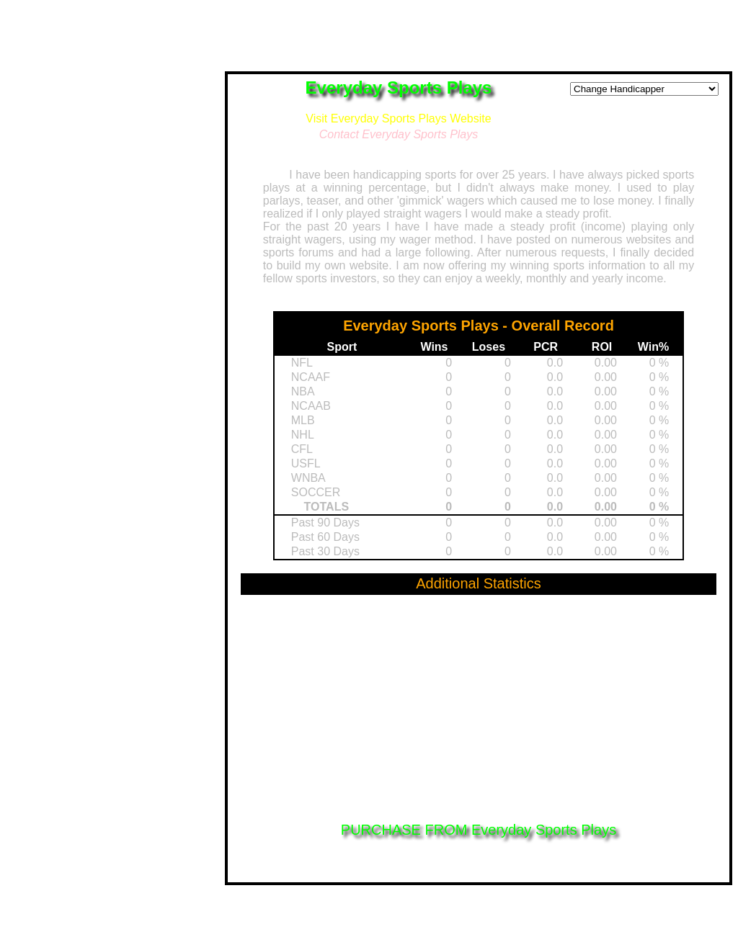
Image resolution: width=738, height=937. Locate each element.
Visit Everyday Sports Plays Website (398, 118)
